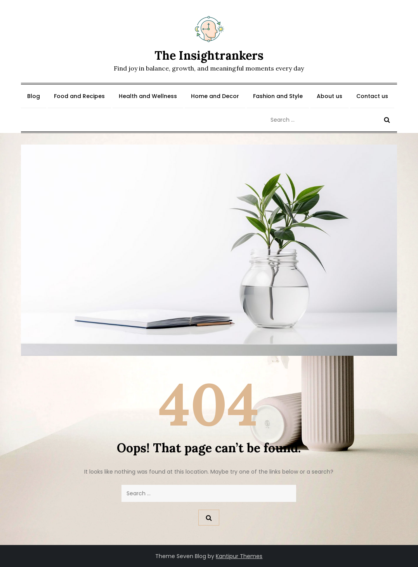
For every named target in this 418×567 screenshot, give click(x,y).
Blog (33, 96)
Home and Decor (215, 96)
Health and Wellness (148, 96)
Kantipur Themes (239, 556)
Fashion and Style (278, 96)
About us (329, 96)
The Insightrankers (209, 55)
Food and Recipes (79, 96)
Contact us (372, 96)
